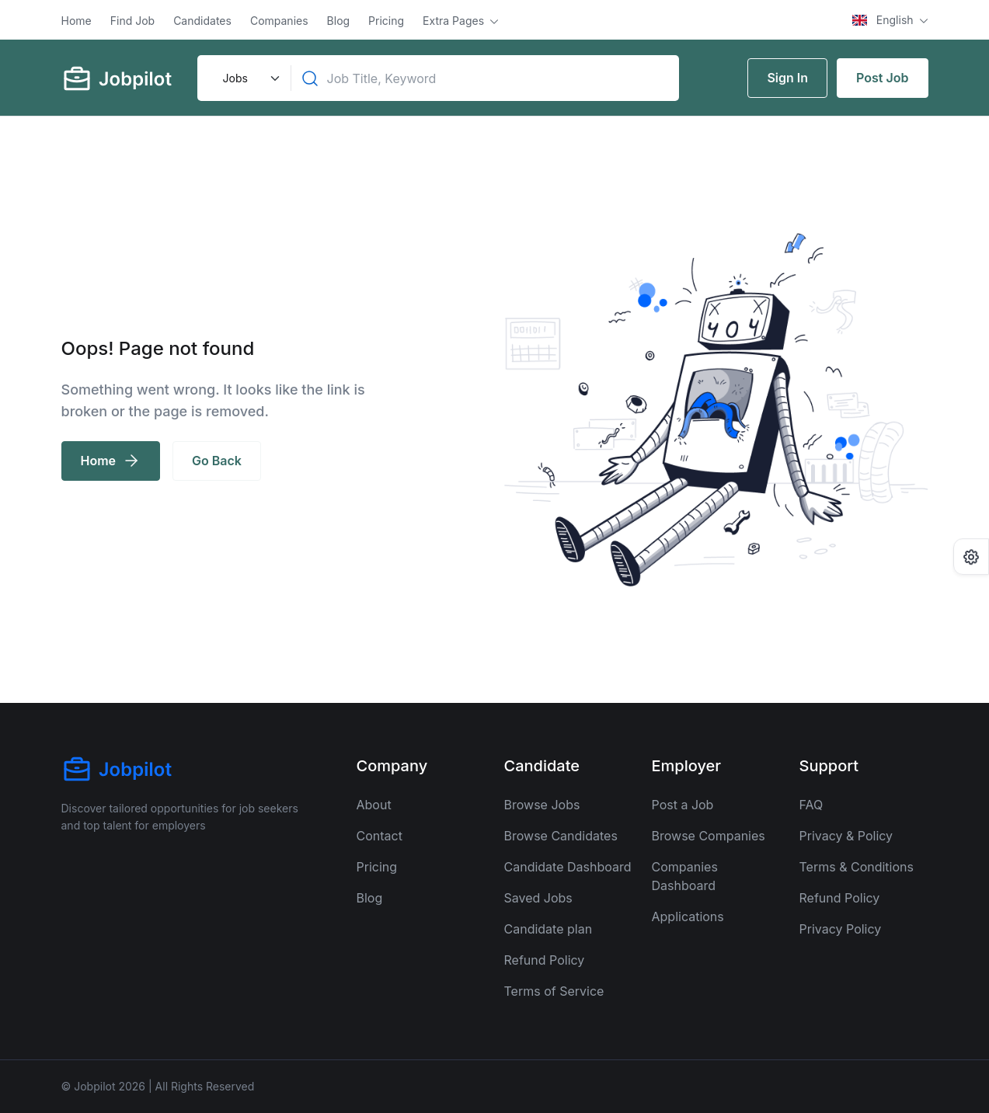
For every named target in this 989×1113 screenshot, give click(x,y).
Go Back (217, 460)
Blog (338, 20)
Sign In (787, 77)
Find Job (132, 20)
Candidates (202, 20)
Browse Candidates (561, 835)
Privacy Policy (840, 929)
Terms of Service (554, 991)
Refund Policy (544, 960)
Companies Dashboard (685, 876)
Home (76, 20)
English (884, 19)
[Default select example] (249, 78)
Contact (379, 835)
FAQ (811, 804)
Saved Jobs (538, 898)
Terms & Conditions (856, 867)
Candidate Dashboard (568, 867)
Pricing (386, 20)
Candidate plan (548, 929)
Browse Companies (708, 835)
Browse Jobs (542, 804)
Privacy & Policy (846, 835)
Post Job (882, 77)
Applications (688, 916)
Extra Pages (455, 20)
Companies (279, 20)
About (374, 804)
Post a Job (683, 804)
